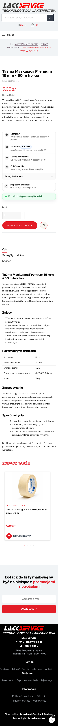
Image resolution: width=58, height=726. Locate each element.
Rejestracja (46, 680)
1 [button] (24, 546)
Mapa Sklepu (39, 701)
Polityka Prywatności (23, 696)
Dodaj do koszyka (18, 225)
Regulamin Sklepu (21, 701)
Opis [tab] (4, 249)
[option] (27, 507)
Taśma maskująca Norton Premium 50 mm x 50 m (27, 511)
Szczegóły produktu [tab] (13, 255)
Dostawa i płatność (10, 669)
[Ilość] (11, 215)
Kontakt (48, 669)
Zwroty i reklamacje (32, 669)
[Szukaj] (28, 17)
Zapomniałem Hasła (27, 680)
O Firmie (41, 696)
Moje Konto (8, 680)
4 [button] (33, 546)
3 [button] (30, 546)
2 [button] (27, 546)
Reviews (6, 261)
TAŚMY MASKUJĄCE (15, 505)
